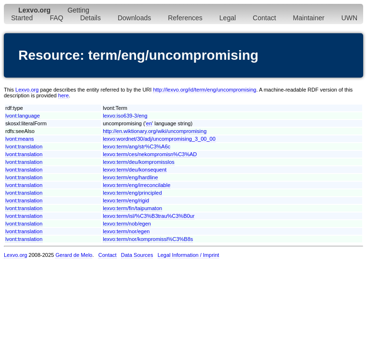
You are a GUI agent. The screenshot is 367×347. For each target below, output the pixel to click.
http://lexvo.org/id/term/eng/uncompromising (204, 90)
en (149, 123)
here (63, 95)
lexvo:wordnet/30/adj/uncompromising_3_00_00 (159, 139)
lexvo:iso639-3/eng (125, 116)
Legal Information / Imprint (188, 255)
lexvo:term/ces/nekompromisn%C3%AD (150, 154)
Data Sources (137, 255)
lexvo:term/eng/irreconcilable (136, 185)
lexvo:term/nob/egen (127, 224)
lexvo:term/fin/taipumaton (132, 208)
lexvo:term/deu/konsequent (134, 170)
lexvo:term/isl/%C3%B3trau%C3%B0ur (148, 216)
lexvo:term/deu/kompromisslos (139, 162)
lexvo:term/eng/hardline (130, 177)
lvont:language (22, 116)
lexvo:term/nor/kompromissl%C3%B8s (148, 239)
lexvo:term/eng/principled (132, 193)
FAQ (56, 18)
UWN (349, 18)
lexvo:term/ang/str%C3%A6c (136, 146)
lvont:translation (23, 146)
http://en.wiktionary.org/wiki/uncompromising (154, 131)
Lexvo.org (27, 90)
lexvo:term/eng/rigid (126, 200)
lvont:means (19, 139)
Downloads (134, 18)
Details (90, 18)
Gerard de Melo (73, 255)
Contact (264, 18)
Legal (227, 18)
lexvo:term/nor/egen (126, 231)
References (185, 18)
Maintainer (308, 18)
